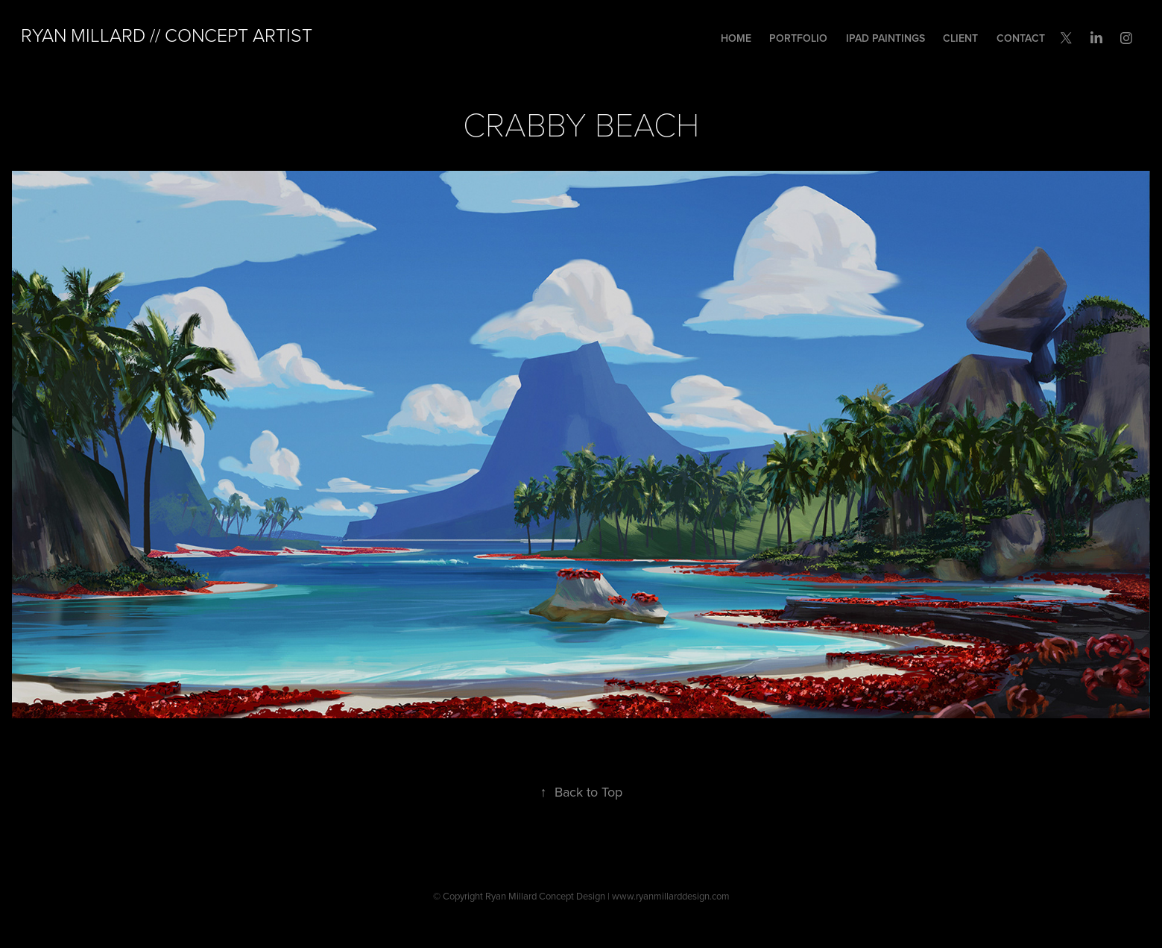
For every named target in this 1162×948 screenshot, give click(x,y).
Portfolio (798, 38)
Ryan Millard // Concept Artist (166, 35)
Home (736, 38)
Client (960, 38)
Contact (1021, 38)
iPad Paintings (885, 38)
